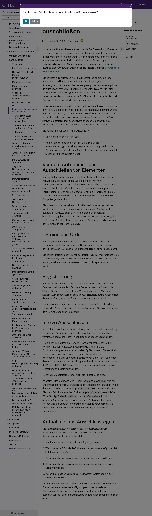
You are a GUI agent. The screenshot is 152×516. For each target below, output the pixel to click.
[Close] (130, 6)
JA (26, 21)
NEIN (35, 21)
